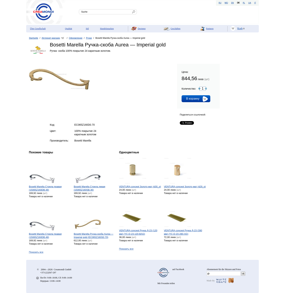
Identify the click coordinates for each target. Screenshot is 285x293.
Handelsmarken (107, 28)
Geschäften (175, 28)
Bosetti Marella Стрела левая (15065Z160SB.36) (89, 188)
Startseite (33, 38)
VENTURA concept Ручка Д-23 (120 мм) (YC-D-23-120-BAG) (138, 232)
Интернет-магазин (51, 38)
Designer (142, 28)
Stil (87, 28)
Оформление (75, 38)
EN (232, 3)
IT (255, 3)
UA (249, 3)
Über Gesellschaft (38, 28)
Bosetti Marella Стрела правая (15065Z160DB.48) (45, 236)
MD (226, 3)
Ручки (89, 38)
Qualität (68, 28)
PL (244, 3)
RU (220, 3)
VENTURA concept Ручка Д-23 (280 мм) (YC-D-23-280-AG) (183, 232)
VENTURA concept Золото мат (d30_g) (140, 186)
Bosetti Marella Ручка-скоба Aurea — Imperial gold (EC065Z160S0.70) (93, 236)
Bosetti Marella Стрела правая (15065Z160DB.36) (45, 188)
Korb (240, 28)
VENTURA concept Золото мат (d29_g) (185, 186)
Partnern (210, 28)
